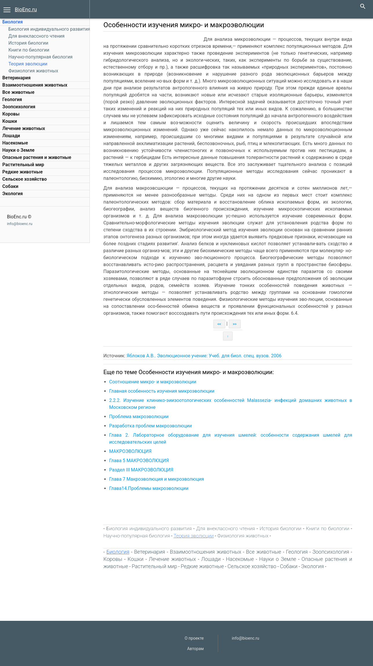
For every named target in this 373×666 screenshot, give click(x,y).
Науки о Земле (18, 150)
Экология (12, 193)
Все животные (18, 92)
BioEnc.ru (26, 9)
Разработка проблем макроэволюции (150, 426)
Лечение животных (23, 128)
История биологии (28, 43)
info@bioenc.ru (19, 224)
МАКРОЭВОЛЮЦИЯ (130, 451)
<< (219, 324)
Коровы (10, 114)
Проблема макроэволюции (139, 416)
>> (235, 324)
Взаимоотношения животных (34, 85)
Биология (12, 22)
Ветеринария (16, 77)
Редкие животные (22, 172)
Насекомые (15, 143)
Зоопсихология (18, 106)
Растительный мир (23, 164)
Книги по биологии (28, 50)
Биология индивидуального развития (49, 29)
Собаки (10, 186)
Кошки (9, 121)
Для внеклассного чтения (36, 36)
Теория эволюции (27, 64)
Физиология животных (33, 71)
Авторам (195, 648)
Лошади (11, 135)
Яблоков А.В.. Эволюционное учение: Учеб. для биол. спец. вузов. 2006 (204, 355)
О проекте (194, 638)
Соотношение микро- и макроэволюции (152, 382)
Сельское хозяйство (24, 179)
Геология (12, 99)
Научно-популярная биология (40, 57)
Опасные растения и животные (36, 157)
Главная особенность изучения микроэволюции (161, 391)
